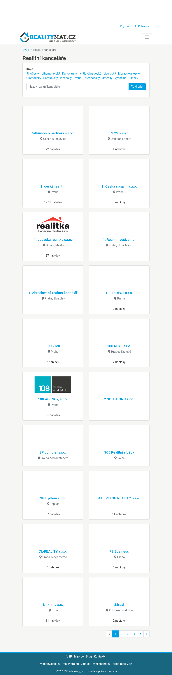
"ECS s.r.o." (119, 133)
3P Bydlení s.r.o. (53, 498)
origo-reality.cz (122, 664)
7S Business (119, 551)
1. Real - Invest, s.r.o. (119, 239)
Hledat (137, 86)
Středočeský (92, 78)
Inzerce (79, 656)
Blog (89, 656)
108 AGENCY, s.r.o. (53, 399)
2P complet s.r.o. (53, 452)
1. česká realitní (52, 186)
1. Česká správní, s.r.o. (119, 186)
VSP (69, 656)
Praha (77, 78)
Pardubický (50, 78)
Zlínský (133, 78)
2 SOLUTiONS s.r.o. (119, 399)
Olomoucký (33, 78)
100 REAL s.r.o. (119, 346)
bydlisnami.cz (101, 664)
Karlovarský (70, 73)
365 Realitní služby (119, 452)
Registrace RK (128, 26)
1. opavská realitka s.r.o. (53, 239)
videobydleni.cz (50, 664)
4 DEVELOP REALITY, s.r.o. (119, 498)
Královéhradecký (90, 73)
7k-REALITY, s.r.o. (53, 551)
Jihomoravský (51, 73)
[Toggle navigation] (147, 37)
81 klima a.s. (53, 604)
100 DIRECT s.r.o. (119, 293)
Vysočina (121, 78)
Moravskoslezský (129, 73)
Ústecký (107, 78)
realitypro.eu (71, 664)
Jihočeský (32, 73)
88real (119, 604)
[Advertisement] (86, 11)
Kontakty (100, 656)
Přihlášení (144, 26)
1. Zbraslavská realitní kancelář (53, 293)
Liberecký (109, 73)
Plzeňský (66, 78)
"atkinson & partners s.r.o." (53, 133)
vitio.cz (85, 664)
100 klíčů (53, 346)
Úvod (25, 50)
